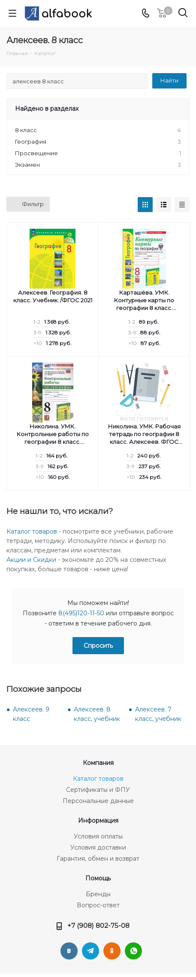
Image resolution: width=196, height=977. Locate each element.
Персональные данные (98, 801)
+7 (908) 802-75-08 (98, 925)
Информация (98, 820)
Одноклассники (112, 950)
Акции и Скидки (31, 560)
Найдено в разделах (46, 108)
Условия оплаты (98, 836)
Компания (98, 763)
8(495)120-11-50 (81, 613)
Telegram (90, 950)
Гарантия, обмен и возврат (98, 858)
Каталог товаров (31, 531)
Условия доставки (98, 847)
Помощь (98, 878)
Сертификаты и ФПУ (98, 790)
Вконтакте (69, 950)
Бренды (98, 894)
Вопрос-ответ (98, 905)
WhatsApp (133, 950)
